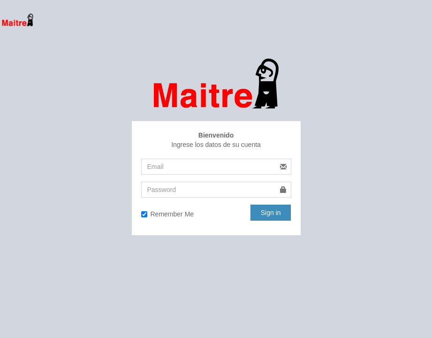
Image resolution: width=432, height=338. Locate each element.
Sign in (271, 212)
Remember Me (167, 214)
